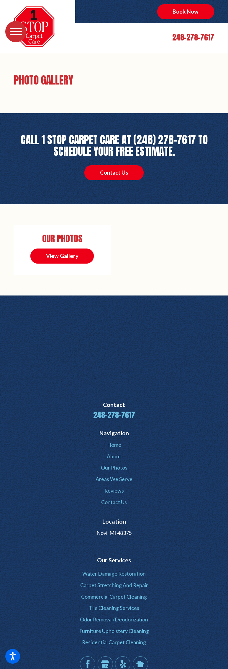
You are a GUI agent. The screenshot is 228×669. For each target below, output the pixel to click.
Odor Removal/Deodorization (114, 619)
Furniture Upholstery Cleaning (114, 631)
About (114, 456)
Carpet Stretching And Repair (114, 585)
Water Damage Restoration (114, 573)
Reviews (114, 490)
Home (114, 444)
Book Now (186, 11)
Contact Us (114, 172)
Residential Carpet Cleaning (114, 642)
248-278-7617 (193, 37)
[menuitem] (114, 445)
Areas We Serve (114, 479)
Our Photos (114, 467)
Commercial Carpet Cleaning (114, 596)
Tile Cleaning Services (114, 608)
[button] (12, 656)
